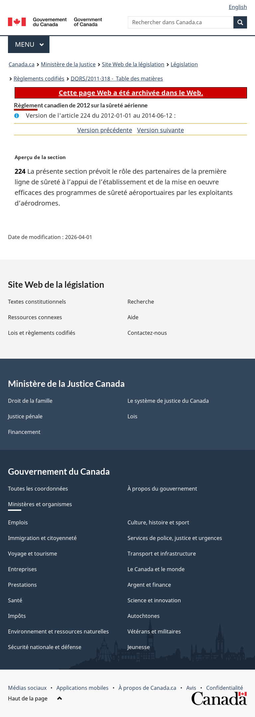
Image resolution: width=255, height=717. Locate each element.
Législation (184, 64)
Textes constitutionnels (37, 301)
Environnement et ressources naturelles (58, 631)
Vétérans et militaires (154, 631)
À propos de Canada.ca (147, 687)
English (238, 7)
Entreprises (22, 569)
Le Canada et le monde (156, 569)
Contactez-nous (147, 332)
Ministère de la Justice (68, 64)
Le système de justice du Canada (168, 400)
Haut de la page (35, 698)
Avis (191, 687)
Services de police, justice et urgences (175, 538)
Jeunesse (139, 647)
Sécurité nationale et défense (44, 647)
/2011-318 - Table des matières (117, 78)
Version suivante (160, 130)
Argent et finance (149, 584)
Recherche (141, 301)
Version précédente (104, 130)
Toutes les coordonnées (38, 488)
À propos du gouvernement (162, 488)
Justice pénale (25, 416)
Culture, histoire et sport (158, 522)
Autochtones (144, 616)
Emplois (18, 522)
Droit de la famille (30, 400)
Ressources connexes (35, 317)
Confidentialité (224, 687)
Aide (133, 317)
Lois (132, 416)
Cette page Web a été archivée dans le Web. (131, 92)
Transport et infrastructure (162, 553)
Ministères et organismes (40, 504)
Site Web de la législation (133, 64)
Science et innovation (154, 600)
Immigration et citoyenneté (42, 538)
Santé (15, 600)
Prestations (22, 584)
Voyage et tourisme (32, 553)
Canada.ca (22, 64)
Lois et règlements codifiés (41, 332)
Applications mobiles (82, 687)
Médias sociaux (27, 687)
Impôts (17, 616)
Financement (24, 432)
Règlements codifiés (39, 78)
